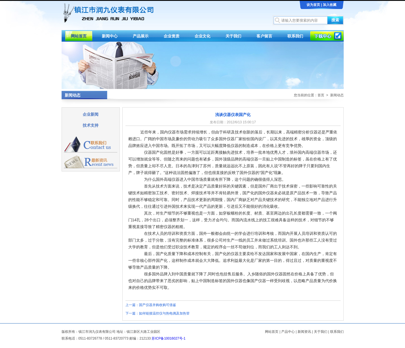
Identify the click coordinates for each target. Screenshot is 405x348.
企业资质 (171, 36)
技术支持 (90, 125)
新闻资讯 (304, 332)
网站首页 (79, 36)
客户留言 (264, 36)
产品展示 (140, 36)
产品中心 (288, 332)
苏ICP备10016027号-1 (168, 338)
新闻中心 (110, 36)
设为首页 (313, 5)
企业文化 (202, 36)
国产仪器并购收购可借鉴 (157, 305)
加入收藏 (329, 5)
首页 (321, 95)
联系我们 (295, 36)
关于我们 (233, 36)
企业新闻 (90, 114)
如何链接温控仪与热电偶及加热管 (164, 313)
